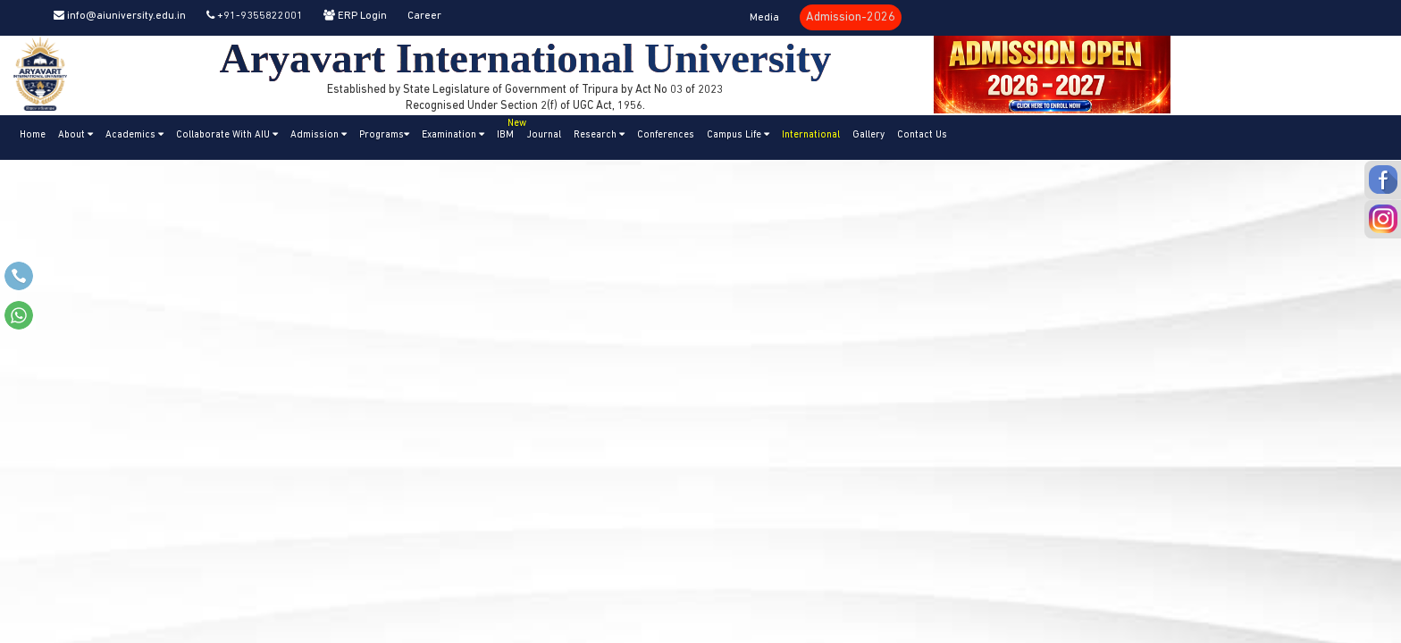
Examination (453, 134)
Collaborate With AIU (227, 134)
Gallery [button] (868, 135)
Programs (384, 134)
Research (599, 134)
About (75, 134)
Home (33, 135)
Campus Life (738, 134)
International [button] (811, 135)
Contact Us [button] (922, 135)
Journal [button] (543, 135)
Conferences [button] (665, 135)
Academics (134, 134)
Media (764, 18)
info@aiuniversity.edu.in (120, 16)
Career (424, 16)
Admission (318, 134)
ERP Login (355, 16)
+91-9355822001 (254, 16)
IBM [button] (508, 127)
